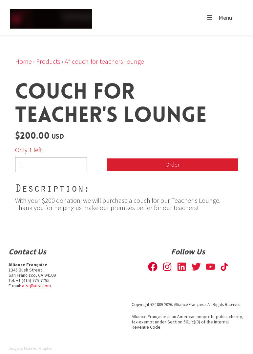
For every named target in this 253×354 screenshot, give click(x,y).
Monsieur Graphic (38, 348)
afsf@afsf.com (36, 286)
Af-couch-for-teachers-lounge (104, 61)
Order (172, 164)
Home (23, 61)
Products (48, 61)
